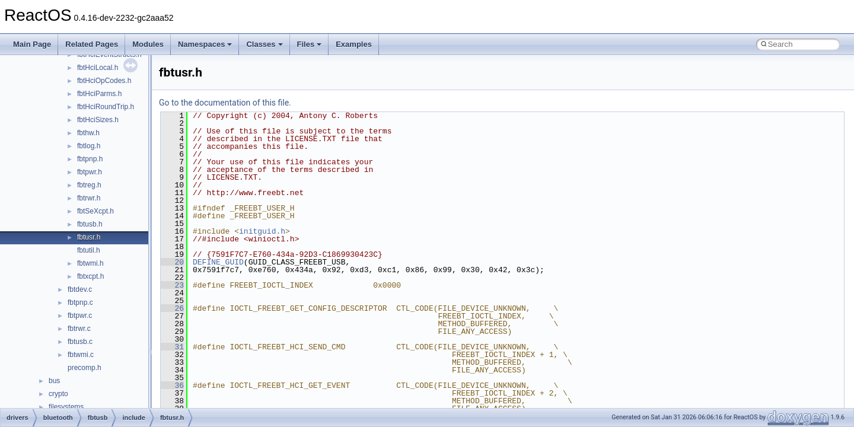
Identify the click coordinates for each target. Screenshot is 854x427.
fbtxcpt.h (90, 276)
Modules (148, 44)
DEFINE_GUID (218, 262)
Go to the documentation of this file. (225, 102)
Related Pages (91, 44)
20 (172, 262)
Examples (354, 44)
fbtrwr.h (88, 198)
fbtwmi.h (90, 263)
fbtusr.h (88, 237)
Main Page (32, 44)
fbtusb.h (90, 224)
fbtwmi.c (81, 354)
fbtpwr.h (89, 172)
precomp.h (84, 368)
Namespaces (205, 44)
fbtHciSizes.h (98, 120)
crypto (58, 394)
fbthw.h (88, 133)
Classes (264, 44)
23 (172, 285)
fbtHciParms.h (99, 94)
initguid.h (262, 231)
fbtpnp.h (90, 159)
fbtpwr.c (80, 315)
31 (172, 347)
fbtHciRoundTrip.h (105, 107)
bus (54, 381)
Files (309, 44)
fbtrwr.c (79, 328)
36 (172, 385)
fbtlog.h (88, 146)
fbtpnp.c (80, 302)
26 (172, 308)
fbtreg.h (89, 185)
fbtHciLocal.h (97, 67)
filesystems (66, 407)
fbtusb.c (80, 341)
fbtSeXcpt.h (95, 211)
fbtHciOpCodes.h (104, 81)
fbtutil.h (88, 250)
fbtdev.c (80, 289)
